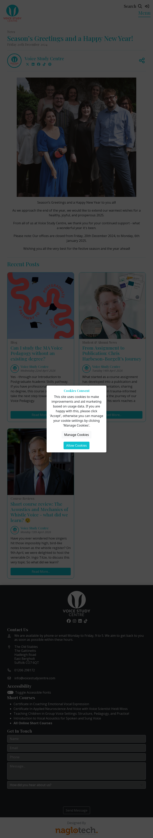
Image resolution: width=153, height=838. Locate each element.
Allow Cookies (76, 445)
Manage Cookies (76, 435)
